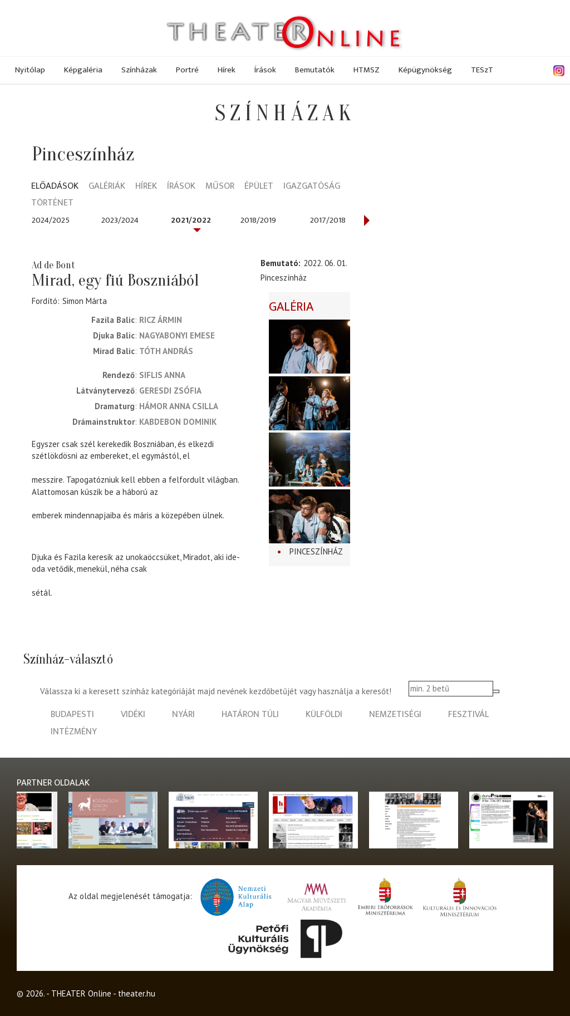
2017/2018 (328, 220)
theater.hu (136, 993)
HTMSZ (366, 70)
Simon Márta (84, 301)
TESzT (482, 70)
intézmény (74, 731)
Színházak (139, 70)
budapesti (72, 714)
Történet (52, 203)
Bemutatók (315, 70)
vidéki (133, 714)
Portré (187, 70)
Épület (258, 187)
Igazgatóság (311, 187)
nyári (183, 714)
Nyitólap (30, 70)
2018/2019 (258, 220)
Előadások (54, 187)
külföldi (324, 714)
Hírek (226, 70)
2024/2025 (51, 220)
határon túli (250, 714)
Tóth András (166, 351)
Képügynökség (425, 70)
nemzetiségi (395, 714)
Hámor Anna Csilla (178, 406)
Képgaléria (83, 70)
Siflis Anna (162, 375)
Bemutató (279, 263)
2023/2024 (120, 220)
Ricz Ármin (160, 320)
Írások (265, 70)
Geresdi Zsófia (170, 390)
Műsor (219, 187)
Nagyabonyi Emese (177, 335)
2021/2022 (191, 220)
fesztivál (468, 714)
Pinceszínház (316, 551)
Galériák (107, 187)
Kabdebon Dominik (178, 421)
